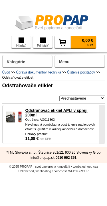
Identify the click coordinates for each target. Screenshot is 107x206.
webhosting (43, 171)
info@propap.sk (42, 158)
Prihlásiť (42, 42)
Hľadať (21, 42)
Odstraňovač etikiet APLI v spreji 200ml (56, 112)
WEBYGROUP (78, 171)
